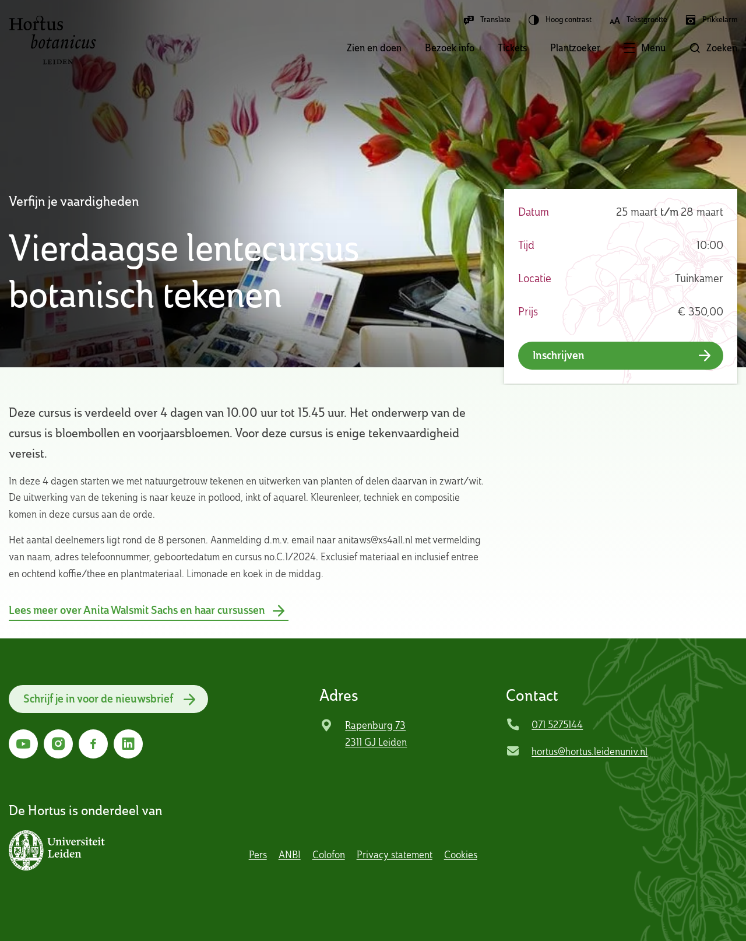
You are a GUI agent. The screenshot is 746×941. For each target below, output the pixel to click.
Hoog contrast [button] (560, 20)
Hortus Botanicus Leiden (52, 40)
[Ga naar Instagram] (58, 744)
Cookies (460, 854)
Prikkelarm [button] (711, 20)
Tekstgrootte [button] (638, 20)
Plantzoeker (575, 47)
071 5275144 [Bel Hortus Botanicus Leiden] (557, 724)
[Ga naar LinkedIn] (128, 744)
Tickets (512, 47)
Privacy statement (394, 854)
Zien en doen (374, 47)
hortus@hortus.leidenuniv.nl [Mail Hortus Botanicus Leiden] (590, 751)
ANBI (290, 854)
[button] (633, 49)
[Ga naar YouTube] (23, 744)
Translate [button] (487, 20)
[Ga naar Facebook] (93, 744)
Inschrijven (559, 355)
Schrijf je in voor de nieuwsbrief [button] (98, 698)
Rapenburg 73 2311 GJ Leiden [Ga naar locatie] (376, 733)
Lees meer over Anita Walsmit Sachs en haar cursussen (137, 610)
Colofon (328, 854)
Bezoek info (449, 47)
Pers (258, 854)
